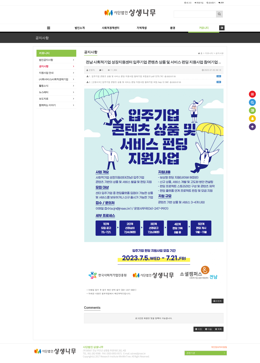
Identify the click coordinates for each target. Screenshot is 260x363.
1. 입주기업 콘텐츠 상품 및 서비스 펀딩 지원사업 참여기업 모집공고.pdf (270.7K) (154, 76)
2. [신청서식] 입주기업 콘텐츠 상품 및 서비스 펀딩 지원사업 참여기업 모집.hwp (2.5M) (154, 82)
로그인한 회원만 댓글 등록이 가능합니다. (153, 318)
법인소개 (80, 28)
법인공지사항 (46, 60)
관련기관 (205, 353)
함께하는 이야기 (47, 105)
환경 (172, 28)
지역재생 (142, 28)
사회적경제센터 (110, 28)
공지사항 (43, 66)
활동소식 (43, 85)
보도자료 (43, 98)
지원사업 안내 (46, 72)
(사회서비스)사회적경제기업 (53, 79)
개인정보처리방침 (219, 347)
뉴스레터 (43, 92)
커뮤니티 (203, 28)
